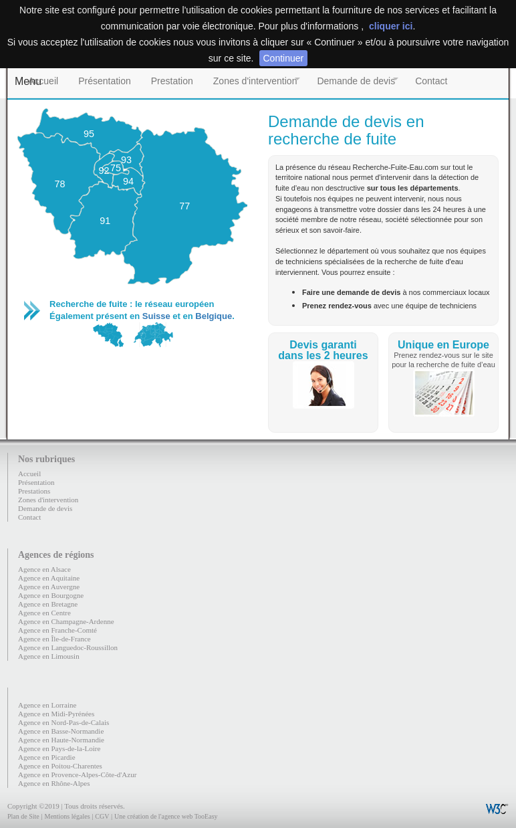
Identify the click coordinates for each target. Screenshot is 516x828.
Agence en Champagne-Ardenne (66, 621)
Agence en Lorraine (47, 705)
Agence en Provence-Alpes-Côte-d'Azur (77, 774)
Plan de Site (23, 816)
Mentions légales (67, 816)
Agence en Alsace (44, 569)
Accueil (43, 81)
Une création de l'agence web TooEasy (165, 816)
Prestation (172, 81)
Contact (431, 81)
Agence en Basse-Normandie (61, 731)
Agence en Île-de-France (54, 639)
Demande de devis (356, 81)
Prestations (34, 491)
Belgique (213, 316)
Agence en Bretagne (48, 604)
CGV (102, 816)
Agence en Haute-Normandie (61, 740)
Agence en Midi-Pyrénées (56, 714)
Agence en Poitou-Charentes (60, 766)
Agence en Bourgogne (51, 595)
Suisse (156, 316)
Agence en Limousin (49, 656)
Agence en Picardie (47, 757)
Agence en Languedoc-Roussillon (68, 647)
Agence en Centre (44, 613)
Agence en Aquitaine (49, 578)
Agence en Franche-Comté (57, 630)
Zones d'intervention (255, 81)
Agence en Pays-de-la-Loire (59, 748)
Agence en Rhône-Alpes (54, 783)
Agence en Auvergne (49, 587)
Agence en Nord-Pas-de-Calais (63, 722)
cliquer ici (390, 26)
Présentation (104, 81)
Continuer (283, 58)
